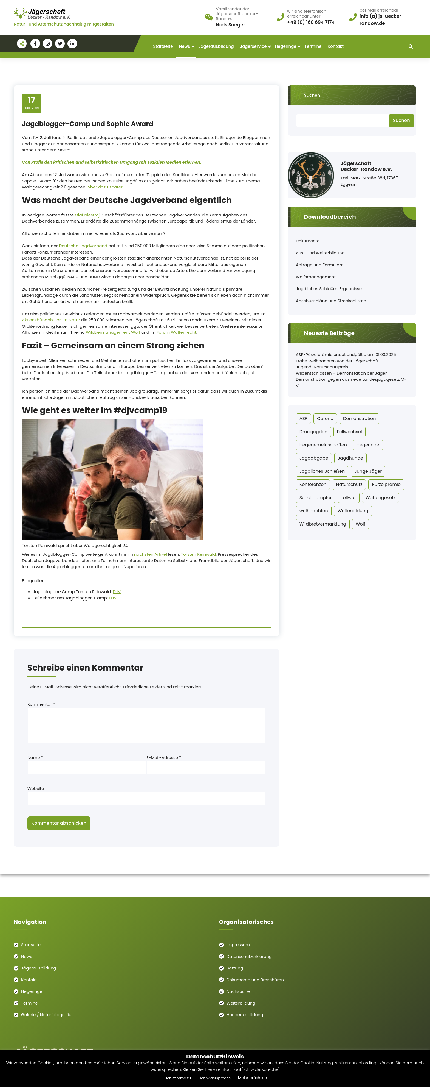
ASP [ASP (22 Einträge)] (303, 418)
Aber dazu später (105, 187)
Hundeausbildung (245, 1015)
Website (35, 788)
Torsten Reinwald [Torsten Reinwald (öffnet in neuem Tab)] (198, 554)
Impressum (238, 944)
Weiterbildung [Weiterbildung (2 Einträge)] (353, 511)
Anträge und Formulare (320, 265)
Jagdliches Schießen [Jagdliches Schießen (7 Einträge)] (322, 471)
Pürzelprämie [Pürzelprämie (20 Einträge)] (386, 484)
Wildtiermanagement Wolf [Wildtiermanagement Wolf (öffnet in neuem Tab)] (113, 332)
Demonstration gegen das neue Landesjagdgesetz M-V (351, 382)
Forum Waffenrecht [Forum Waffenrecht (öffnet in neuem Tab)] (176, 332)
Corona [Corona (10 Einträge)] (325, 418)
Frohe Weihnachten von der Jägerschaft (337, 361)
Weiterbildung (241, 1003)
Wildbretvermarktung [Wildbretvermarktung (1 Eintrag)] (322, 524)
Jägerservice (253, 46)
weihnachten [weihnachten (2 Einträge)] (313, 511)
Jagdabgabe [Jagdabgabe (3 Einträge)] (313, 458)
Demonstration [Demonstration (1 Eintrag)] (359, 418)
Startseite (163, 46)
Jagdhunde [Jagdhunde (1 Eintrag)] (350, 458)
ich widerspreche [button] (215, 1078)
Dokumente (308, 241)
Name (35, 757)
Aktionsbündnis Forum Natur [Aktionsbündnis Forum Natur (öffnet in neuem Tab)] (51, 320)
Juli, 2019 (31, 103)
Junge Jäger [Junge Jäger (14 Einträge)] (368, 471)
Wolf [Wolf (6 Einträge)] (360, 524)
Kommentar (41, 704)
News (184, 46)
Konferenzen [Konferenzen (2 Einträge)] (313, 484)
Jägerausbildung (216, 46)
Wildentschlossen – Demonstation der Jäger (341, 373)
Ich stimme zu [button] (178, 1078)
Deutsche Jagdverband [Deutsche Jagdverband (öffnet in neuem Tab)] (83, 246)
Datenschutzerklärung (249, 956)
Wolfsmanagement (316, 277)
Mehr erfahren (252, 1078)
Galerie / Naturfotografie (46, 1015)
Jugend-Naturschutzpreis (322, 367)
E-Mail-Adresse (163, 757)
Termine (313, 46)
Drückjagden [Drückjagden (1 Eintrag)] (313, 432)
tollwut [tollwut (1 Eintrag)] (348, 497)
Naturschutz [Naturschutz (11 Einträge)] (349, 484)
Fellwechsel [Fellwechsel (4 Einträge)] (349, 432)
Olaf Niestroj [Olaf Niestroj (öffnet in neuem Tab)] (87, 215)
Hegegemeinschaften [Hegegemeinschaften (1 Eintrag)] (323, 445)
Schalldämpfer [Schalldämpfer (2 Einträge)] (315, 497)
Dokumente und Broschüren (255, 980)
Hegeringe (285, 46)
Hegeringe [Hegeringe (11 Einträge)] (368, 445)
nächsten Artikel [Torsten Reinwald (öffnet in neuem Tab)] (150, 554)
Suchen (312, 95)
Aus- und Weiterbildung (320, 253)
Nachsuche (238, 991)
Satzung (235, 968)
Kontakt (336, 46)
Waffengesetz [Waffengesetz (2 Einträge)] (380, 497)
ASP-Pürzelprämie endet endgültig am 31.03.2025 (346, 354)
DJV (117, 591)
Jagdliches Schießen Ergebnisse (329, 288)
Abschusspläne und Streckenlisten (331, 301)
